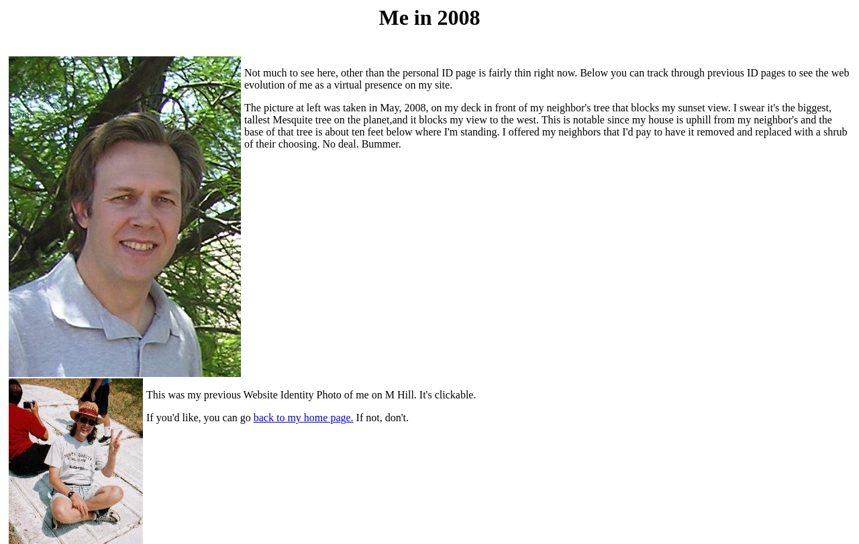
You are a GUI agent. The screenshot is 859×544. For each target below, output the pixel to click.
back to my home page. (304, 417)
